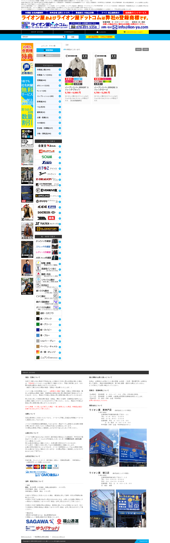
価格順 (138, 49)
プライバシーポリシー (58, 536)
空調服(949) (41, 80)
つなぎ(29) (41, 107)
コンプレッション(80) (45, 96)
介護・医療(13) (43, 117)
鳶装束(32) (41, 112)
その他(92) (41, 123)
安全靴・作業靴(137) (45, 128)
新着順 (146, 49)
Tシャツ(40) (41, 91)
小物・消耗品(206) (44, 134)
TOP (67, 45)
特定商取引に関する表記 (42, 536)
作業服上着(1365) (43, 70)
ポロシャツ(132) (43, 86)
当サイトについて (26, 536)
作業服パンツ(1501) (44, 75)
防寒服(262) (41, 102)
